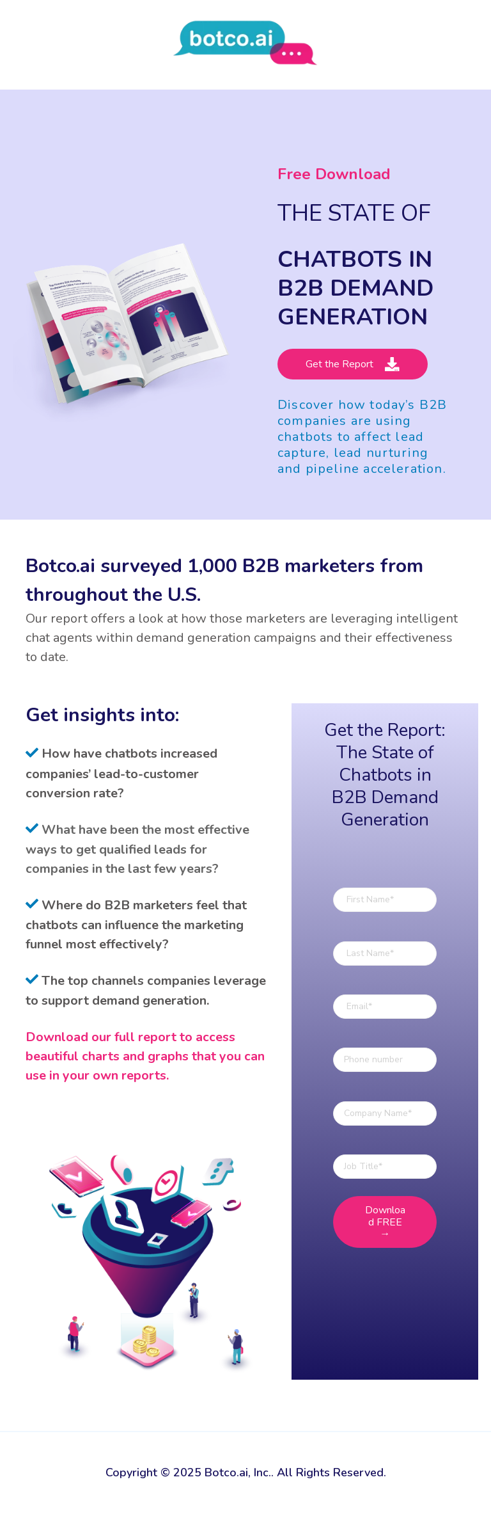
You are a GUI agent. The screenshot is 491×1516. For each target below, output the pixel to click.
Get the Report (353, 364)
